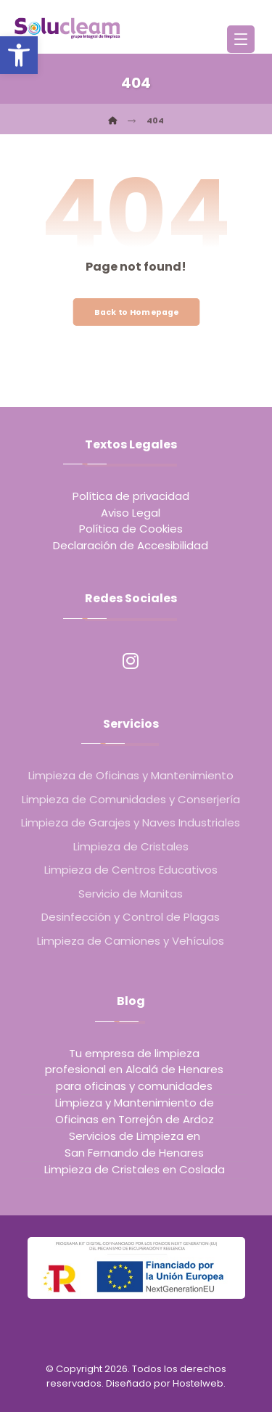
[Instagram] (130, 661)
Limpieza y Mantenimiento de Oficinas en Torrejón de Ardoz (134, 1111)
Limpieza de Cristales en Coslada (134, 1169)
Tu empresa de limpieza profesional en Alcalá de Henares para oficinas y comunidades (134, 1069)
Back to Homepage (136, 311)
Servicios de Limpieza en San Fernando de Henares (134, 1144)
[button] (19, 55)
